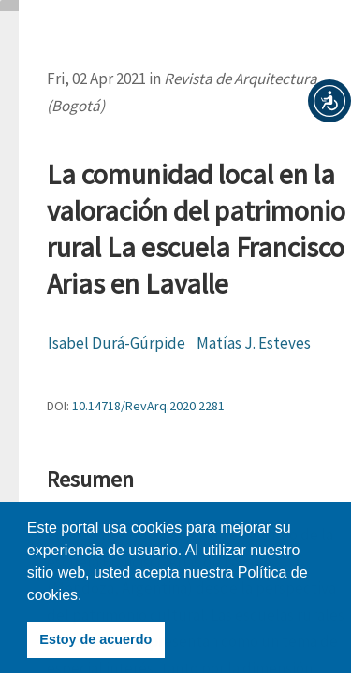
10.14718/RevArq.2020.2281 (148, 405)
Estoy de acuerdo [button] (95, 639)
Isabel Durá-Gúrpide (116, 343)
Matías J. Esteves (254, 343)
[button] (329, 100)
